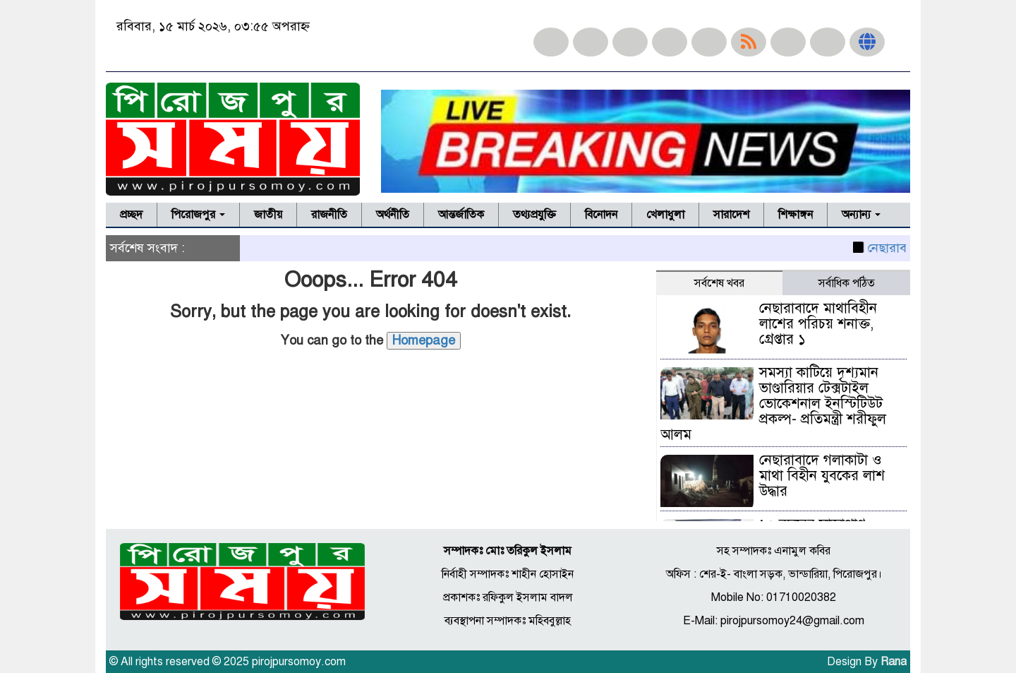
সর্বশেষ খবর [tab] (719, 283)
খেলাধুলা (665, 215)
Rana (894, 662)
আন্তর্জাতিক (461, 215)
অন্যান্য (861, 215)
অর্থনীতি (392, 215)
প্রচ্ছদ (131, 215)
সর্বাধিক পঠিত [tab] (846, 283)
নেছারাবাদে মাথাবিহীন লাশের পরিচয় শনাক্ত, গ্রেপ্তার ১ (818, 323)
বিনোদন (601, 215)
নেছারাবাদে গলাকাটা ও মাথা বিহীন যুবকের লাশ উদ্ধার (822, 475)
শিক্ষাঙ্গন (795, 215)
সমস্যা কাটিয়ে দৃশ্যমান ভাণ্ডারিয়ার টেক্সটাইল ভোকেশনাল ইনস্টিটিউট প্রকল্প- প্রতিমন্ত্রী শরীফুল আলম (773, 403)
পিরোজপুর (198, 215)
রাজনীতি (329, 215)
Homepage (423, 340)
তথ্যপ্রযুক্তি (534, 215)
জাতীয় (268, 215)
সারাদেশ (731, 215)
